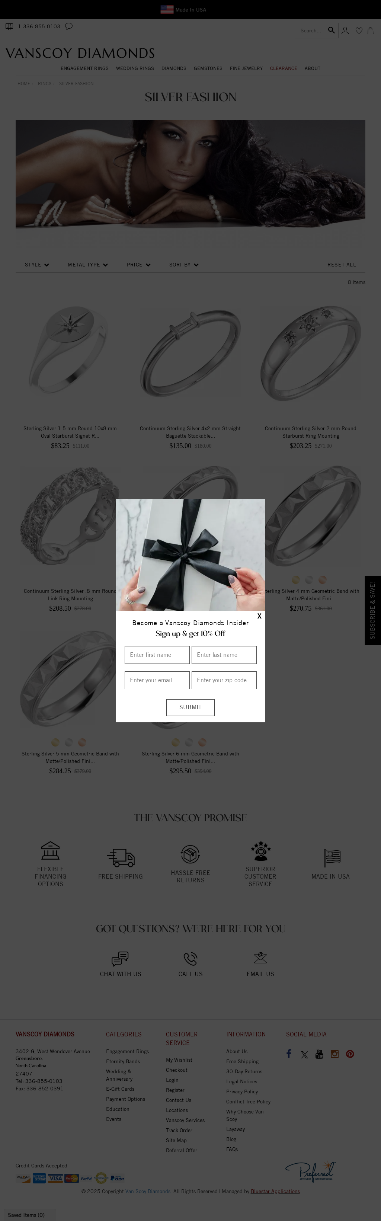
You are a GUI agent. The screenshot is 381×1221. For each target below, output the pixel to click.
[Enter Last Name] (224, 655)
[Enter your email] (157, 680)
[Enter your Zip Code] (224, 680)
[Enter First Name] (157, 655)
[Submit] (190, 707)
